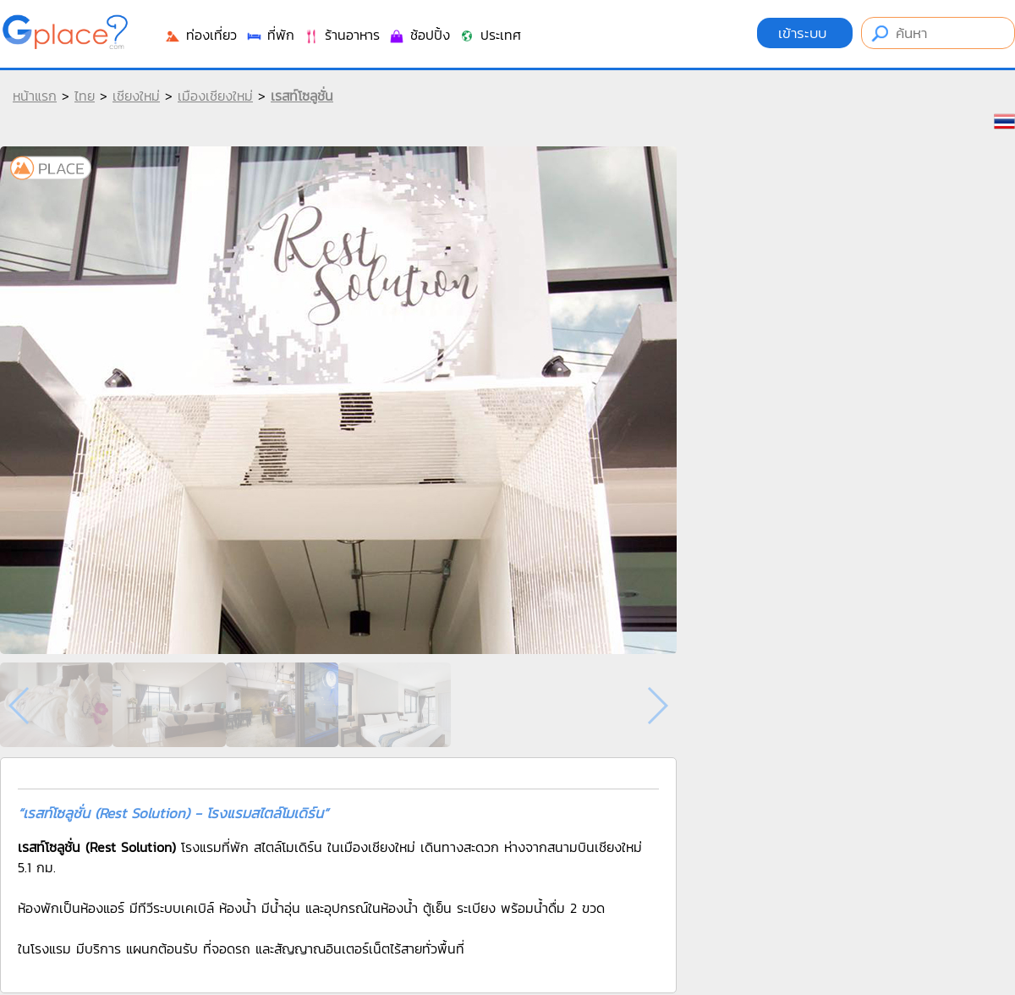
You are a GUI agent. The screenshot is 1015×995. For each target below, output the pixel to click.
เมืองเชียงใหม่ (215, 95)
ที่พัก (269, 35)
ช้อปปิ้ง (419, 35)
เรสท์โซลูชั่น (302, 95)
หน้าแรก (35, 95)
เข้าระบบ (804, 33)
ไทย (84, 95)
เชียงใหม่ (136, 95)
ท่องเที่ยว (200, 35)
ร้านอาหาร (341, 35)
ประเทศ (489, 35)
